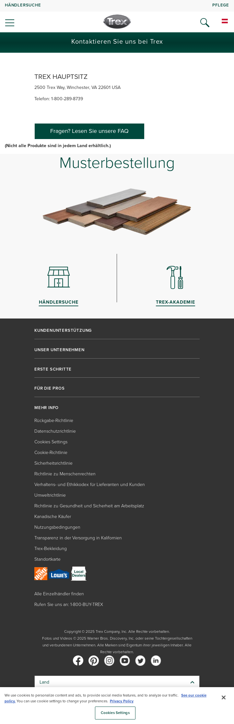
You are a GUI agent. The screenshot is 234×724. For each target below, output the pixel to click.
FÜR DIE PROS (49, 388)
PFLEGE (220, 5)
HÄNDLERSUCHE (23, 5)
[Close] (223, 697)
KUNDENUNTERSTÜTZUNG (63, 330)
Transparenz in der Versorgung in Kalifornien (78, 538)
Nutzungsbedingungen (57, 527)
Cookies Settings (50, 441)
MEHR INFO (46, 408)
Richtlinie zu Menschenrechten (65, 473)
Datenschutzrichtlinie (55, 431)
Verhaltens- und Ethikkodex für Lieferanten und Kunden (89, 484)
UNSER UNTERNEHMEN (59, 350)
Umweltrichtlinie (50, 495)
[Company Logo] (117, 22)
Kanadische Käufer (52, 516)
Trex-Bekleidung (50, 548)
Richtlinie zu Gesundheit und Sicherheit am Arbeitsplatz (89, 505)
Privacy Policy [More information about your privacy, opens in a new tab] (122, 701)
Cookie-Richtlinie (50, 452)
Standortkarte (47, 559)
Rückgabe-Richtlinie (53, 420)
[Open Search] (204, 22)
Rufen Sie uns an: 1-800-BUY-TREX (68, 604)
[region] (117, 705)
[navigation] (117, 16)
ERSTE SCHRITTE (53, 369)
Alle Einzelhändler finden (59, 593)
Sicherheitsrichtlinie (53, 463)
